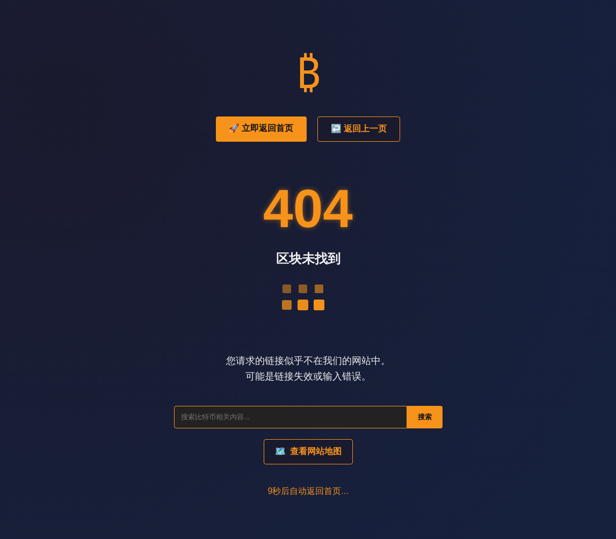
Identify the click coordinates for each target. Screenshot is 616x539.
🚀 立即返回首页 (261, 128)
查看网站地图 (308, 451)
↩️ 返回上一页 (359, 128)
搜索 (425, 417)
